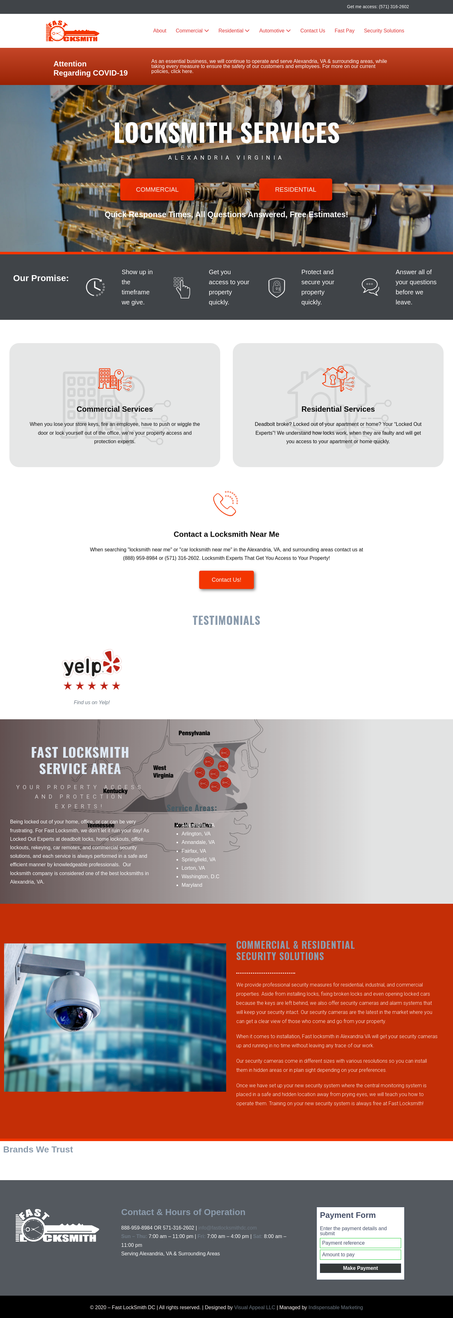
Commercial (192, 30)
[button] (157, 189)
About (159, 30)
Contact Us (312, 30)
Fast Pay (345, 30)
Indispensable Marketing (336, 1307)
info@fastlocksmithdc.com (227, 1227)
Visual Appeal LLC (254, 1307)
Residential (234, 30)
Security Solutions (384, 30)
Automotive (275, 30)
